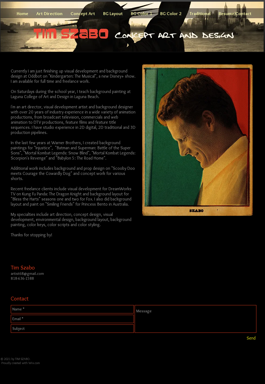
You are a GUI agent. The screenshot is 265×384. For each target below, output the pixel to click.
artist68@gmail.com (27, 273)
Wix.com (34, 363)
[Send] (251, 338)
